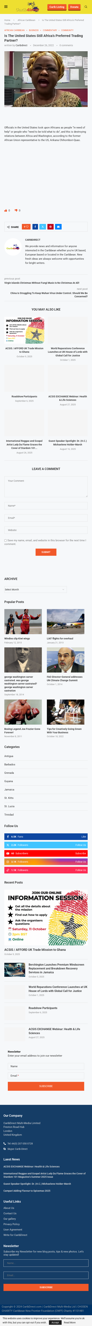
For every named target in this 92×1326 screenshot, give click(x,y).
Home (7, 20)
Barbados (9, 764)
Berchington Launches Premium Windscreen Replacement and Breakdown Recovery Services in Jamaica (56, 968)
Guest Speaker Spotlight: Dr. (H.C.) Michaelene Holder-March (37, 1183)
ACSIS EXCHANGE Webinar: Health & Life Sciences (54, 1031)
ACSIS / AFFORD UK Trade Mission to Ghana (35, 949)
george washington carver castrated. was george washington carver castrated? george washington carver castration (20, 683)
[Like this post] (27, 227)
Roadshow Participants (24, 396)
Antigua (8, 756)
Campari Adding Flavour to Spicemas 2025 (26, 1190)
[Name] (46, 1066)
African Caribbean (26, 20)
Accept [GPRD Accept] (55, 1322)
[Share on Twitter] (42, 227)
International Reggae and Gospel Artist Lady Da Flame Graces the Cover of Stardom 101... (24, 444)
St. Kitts (9, 798)
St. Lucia (9, 806)
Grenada (9, 772)
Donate (74, 7)
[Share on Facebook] (35, 227)
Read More (70, 1322)
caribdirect (21, 45)
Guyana (8, 781)
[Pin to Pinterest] (50, 227)
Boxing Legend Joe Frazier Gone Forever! (22, 731)
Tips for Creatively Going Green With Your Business (64, 731)
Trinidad (9, 814)
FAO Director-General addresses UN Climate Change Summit (64, 678)
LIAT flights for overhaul (60, 638)
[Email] (46, 1075)
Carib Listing (56, 7)
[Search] (86, 7)
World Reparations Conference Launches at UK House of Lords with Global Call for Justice (67, 352)
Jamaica (9, 789)
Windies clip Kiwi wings (17, 638)
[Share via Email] (58, 227)
